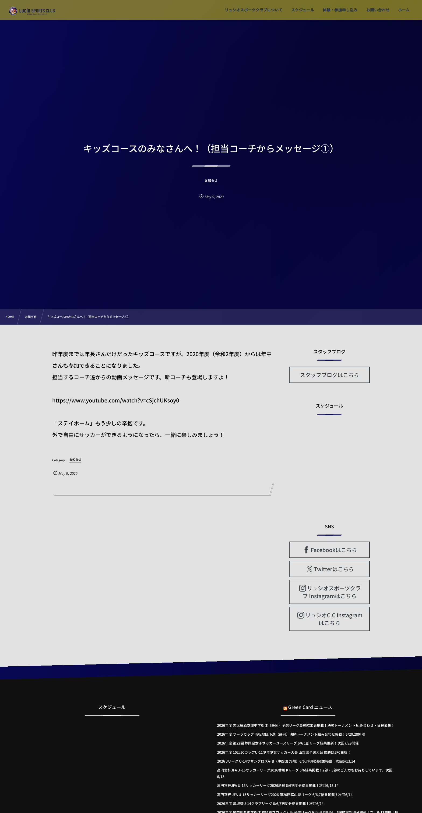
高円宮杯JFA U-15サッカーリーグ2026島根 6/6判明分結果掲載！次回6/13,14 (278, 785)
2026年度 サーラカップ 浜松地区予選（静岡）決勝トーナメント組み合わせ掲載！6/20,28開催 (291, 734)
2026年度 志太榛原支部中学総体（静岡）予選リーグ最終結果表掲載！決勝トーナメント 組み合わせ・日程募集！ (306, 725)
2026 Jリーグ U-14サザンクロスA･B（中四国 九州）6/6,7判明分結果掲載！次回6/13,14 (286, 761)
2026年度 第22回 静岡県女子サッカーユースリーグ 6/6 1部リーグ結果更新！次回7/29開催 (288, 743)
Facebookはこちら (334, 550)
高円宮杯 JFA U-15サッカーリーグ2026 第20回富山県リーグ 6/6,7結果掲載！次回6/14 (285, 794)
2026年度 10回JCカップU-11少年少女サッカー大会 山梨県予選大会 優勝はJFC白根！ (284, 752)
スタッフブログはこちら (329, 375)
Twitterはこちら (334, 569)
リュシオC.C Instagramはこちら (333, 619)
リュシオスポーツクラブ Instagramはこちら (332, 592)
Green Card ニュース (310, 701)
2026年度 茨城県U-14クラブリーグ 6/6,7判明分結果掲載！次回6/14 (270, 803)
